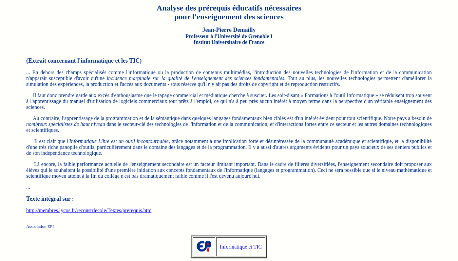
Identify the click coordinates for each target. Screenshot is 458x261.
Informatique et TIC (241, 247)
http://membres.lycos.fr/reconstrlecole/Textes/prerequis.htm (88, 210)
